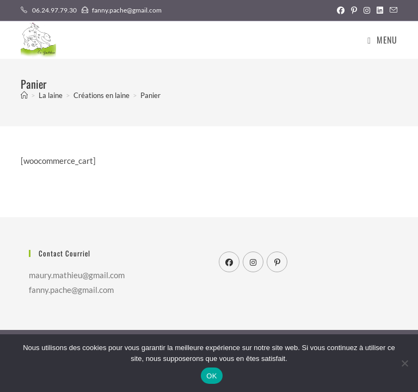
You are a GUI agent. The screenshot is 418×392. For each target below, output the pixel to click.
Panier (150, 95)
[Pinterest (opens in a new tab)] (354, 10)
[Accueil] (24, 95)
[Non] (404, 363)
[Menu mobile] (382, 39)
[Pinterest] (277, 262)
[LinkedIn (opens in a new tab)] (379, 10)
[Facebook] (229, 262)
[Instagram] (253, 262)
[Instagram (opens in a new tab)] (366, 10)
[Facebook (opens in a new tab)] (341, 10)
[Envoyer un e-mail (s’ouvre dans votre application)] (391, 10)
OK (211, 376)
